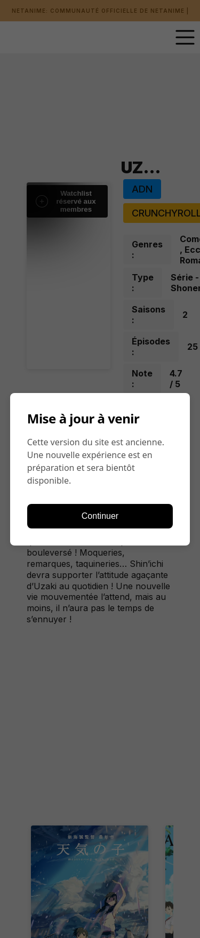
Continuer (100, 515)
